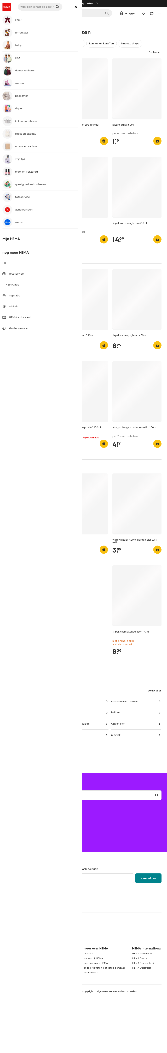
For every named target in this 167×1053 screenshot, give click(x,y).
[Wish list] (143, 13)
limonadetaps (130, 43)
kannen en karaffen (101, 43)
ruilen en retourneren (21, 822)
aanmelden (148, 878)
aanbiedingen (13, 746)
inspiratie (52, 972)
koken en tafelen (25, 24)
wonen (9, 972)
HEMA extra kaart (57, 958)
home (8, 24)
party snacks (65, 735)
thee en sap (12, 735)
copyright (88, 991)
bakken (115, 712)
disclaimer (61, 991)
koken (9, 712)
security (74, 991)
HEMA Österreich (142, 967)
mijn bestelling (16, 813)
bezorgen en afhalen (21, 818)
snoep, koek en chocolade (74, 723)
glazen (12, 43)
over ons (88, 953)
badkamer (11, 963)
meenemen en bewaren (125, 701)
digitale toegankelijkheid (19, 991)
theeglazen (32, 43)
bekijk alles (154, 690)
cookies (131, 991)
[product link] (30, 88)
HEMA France (139, 958)
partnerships (90, 972)
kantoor (9, 977)
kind (7, 958)
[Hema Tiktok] (22, 904)
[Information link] (3, 3)
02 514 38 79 (13, 837)
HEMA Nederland (142, 953)
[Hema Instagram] (15, 904)
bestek (62, 712)
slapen (9, 967)
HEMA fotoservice (57, 967)
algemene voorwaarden (110, 991)
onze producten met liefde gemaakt (104, 967)
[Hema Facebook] (8, 904)
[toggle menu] (159, 13)
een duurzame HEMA (96, 963)
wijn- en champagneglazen (64, 43)
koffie (8, 723)
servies (62, 701)
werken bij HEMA (93, 958)
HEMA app (53, 953)
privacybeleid (45, 991)
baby (8, 953)
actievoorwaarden (57, 963)
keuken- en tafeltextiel (18, 701)
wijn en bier (118, 723)
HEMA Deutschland (143, 963)
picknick (115, 735)
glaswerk (42, 24)
